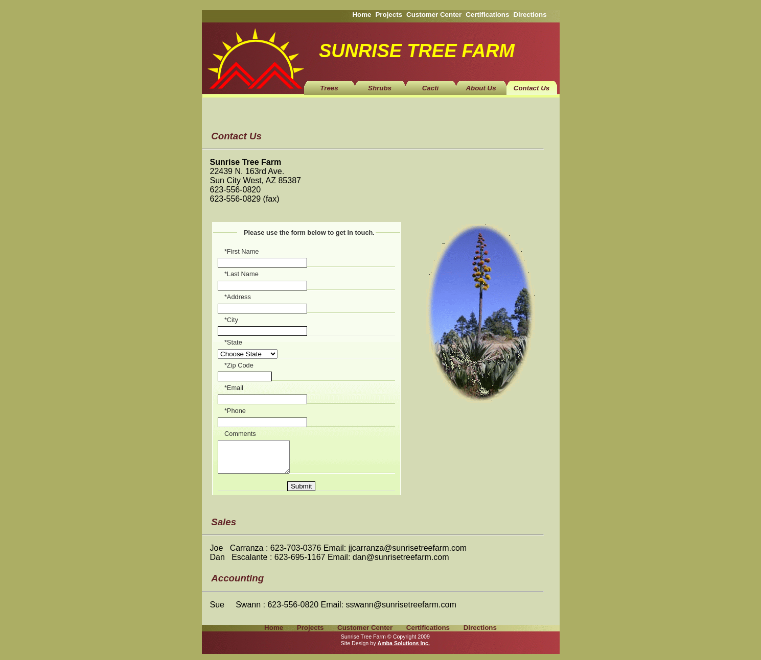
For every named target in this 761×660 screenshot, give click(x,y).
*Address (237, 297)
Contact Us (531, 88)
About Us (481, 88)
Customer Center (434, 14)
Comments (240, 433)
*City (231, 320)
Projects (388, 14)
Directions (529, 14)
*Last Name (241, 274)
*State (233, 342)
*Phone (235, 410)
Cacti (430, 88)
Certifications (487, 14)
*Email (233, 388)
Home (361, 14)
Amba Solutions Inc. (403, 649)
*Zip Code (238, 365)
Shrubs (379, 88)
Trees (329, 88)
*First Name (241, 251)
